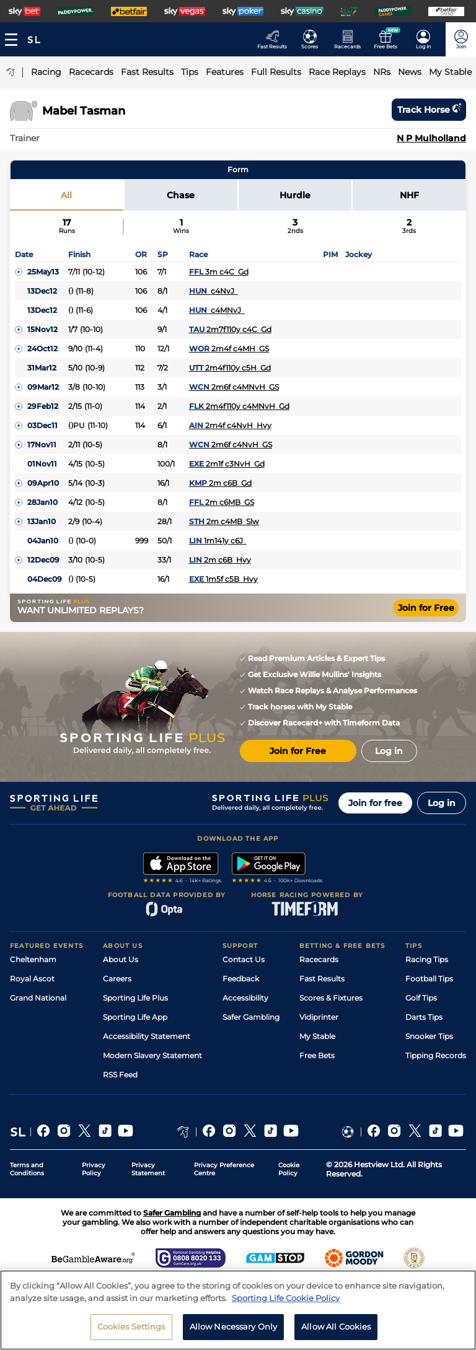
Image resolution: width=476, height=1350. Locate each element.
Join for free (375, 803)
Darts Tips (424, 1017)
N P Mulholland (431, 138)
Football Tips (429, 978)
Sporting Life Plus (135, 997)
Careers (117, 978)
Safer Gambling (251, 1017)
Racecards (318, 959)
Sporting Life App (135, 1017)
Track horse (429, 109)
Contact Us (244, 959)
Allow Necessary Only (234, 1326)
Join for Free (426, 607)
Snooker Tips (429, 1036)
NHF (409, 195)
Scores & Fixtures (331, 997)
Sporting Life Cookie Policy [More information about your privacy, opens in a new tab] (286, 1298)
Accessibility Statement (146, 1036)
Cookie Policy (288, 1169)
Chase (181, 195)
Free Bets (317, 1055)
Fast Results (322, 978)
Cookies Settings (131, 1326)
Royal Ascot (32, 978)
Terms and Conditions (27, 1169)
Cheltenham (33, 959)
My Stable (317, 1036)
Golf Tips (421, 997)
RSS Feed (120, 1074)
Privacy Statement (148, 1169)
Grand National (38, 997)
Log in (442, 803)
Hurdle (295, 195)
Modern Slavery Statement (152, 1055)
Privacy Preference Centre (224, 1169)
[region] (238, 1310)
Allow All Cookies (336, 1326)
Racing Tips (426, 959)
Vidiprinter (318, 1017)
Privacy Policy (93, 1169)
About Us (120, 959)
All (66, 195)
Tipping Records (435, 1055)
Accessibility (245, 997)
